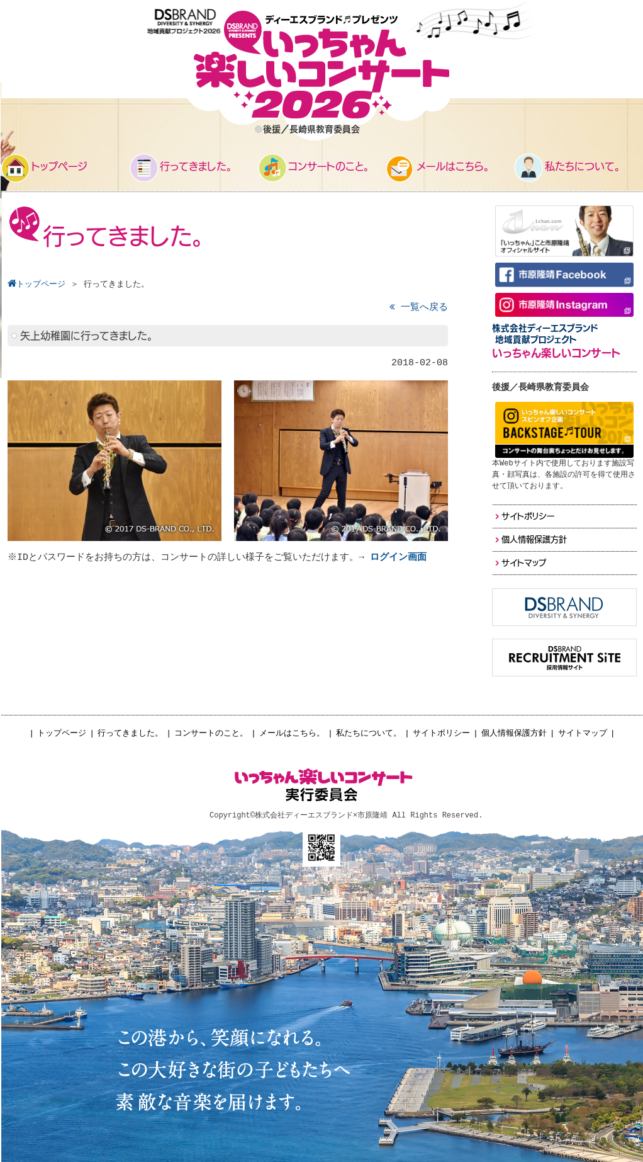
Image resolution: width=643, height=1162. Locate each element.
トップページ (61, 733)
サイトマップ (582, 733)
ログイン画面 (400, 557)
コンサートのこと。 (211, 733)
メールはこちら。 (292, 733)
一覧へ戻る (418, 307)
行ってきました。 (130, 733)
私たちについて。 (368, 733)
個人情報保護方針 (514, 733)
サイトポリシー (441, 733)
